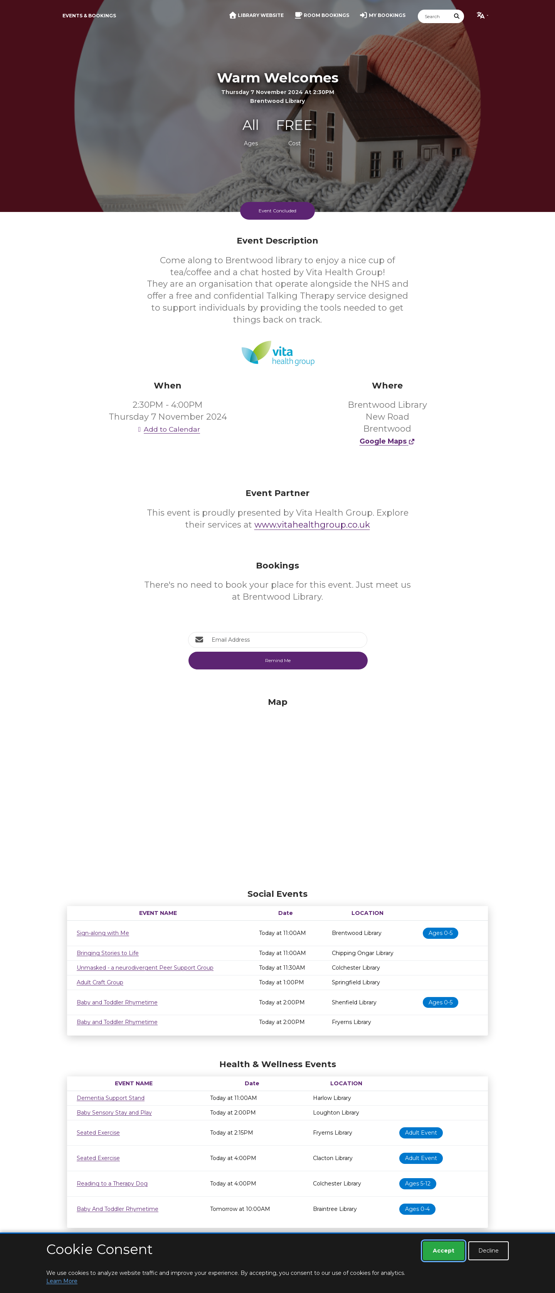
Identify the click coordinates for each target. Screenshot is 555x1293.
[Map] (277, 791)
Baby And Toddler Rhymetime (117, 1209)
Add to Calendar (167, 429)
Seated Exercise (98, 1132)
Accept (443, 1250)
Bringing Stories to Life (108, 953)
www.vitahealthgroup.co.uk (312, 525)
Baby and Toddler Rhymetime (117, 1002)
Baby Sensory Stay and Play (114, 1112)
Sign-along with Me (103, 933)
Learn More (61, 1281)
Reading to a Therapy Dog (112, 1183)
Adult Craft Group (100, 982)
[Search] (434, 16)
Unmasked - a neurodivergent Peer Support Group (145, 967)
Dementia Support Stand (111, 1098)
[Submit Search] (457, 16)
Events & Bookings (89, 15)
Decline (488, 1250)
